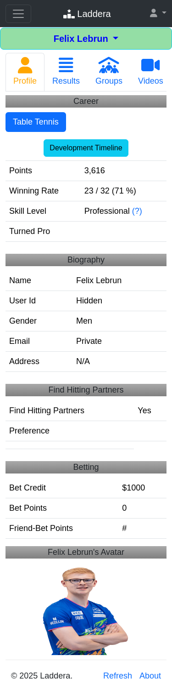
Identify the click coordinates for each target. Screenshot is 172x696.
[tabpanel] (86, 318)
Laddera (87, 14)
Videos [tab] (150, 71)
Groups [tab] (108, 71)
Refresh (117, 675)
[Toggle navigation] (18, 14)
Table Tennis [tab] (36, 121)
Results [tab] (66, 71)
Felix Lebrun (82, 39)
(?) (137, 211)
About (150, 675)
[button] (158, 13)
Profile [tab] (25, 71)
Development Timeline (86, 148)
